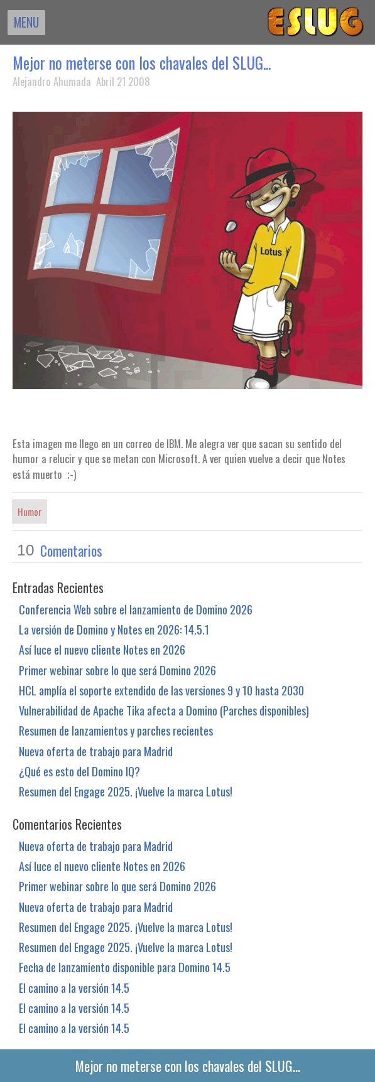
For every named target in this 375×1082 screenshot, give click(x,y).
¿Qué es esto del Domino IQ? (79, 771)
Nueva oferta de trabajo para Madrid (96, 750)
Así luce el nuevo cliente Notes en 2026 (102, 649)
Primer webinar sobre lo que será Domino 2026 (117, 670)
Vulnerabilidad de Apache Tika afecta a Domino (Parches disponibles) (164, 710)
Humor (29, 511)
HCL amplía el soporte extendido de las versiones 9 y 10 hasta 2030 (161, 690)
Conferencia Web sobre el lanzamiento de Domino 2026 (136, 609)
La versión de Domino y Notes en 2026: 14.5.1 (114, 629)
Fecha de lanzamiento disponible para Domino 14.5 (125, 966)
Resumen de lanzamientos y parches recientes (116, 730)
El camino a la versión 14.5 (74, 987)
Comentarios (71, 550)
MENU (26, 22)
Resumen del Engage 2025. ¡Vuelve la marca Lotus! (125, 791)
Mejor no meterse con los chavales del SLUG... (142, 62)
